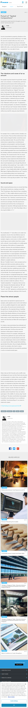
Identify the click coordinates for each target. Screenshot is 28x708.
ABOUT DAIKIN (4, 674)
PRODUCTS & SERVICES (6, 677)
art (14, 411)
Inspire (11, 6)
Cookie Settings (14, 701)
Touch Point (20, 6)
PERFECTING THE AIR (6, 670)
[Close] (25, 684)
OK (14, 705)
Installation (4, 411)
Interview (9, 411)
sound (22, 411)
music (18, 411)
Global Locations (19, 664)
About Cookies (11, 696)
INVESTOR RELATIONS (6, 681)
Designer (4, 6)
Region (23, 3)
